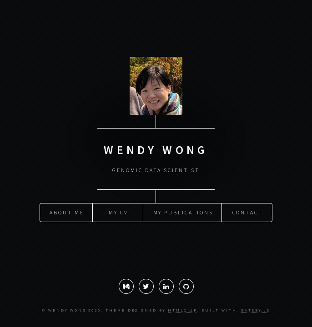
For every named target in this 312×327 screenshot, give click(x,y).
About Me (67, 211)
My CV (118, 211)
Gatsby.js (255, 309)
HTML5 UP (182, 309)
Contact (247, 211)
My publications (183, 211)
